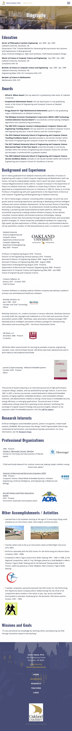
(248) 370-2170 (27, 3)
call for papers (47, 409)
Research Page (25, 432)
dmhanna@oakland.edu (36, 667)
